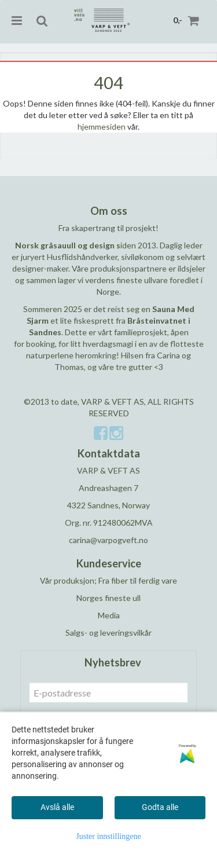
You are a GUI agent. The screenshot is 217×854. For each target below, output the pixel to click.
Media (109, 615)
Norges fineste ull (108, 598)
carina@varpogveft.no (108, 540)
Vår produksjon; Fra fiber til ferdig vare (108, 580)
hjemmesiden (102, 126)
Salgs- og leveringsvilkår (108, 632)
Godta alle (160, 807)
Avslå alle (57, 807)
